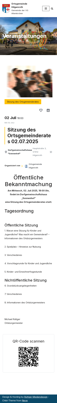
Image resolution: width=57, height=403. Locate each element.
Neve (25, 400)
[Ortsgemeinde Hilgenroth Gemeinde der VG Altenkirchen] (20, 8)
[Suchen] (52, 8)
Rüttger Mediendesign (35, 396)
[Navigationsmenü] (45, 8)
